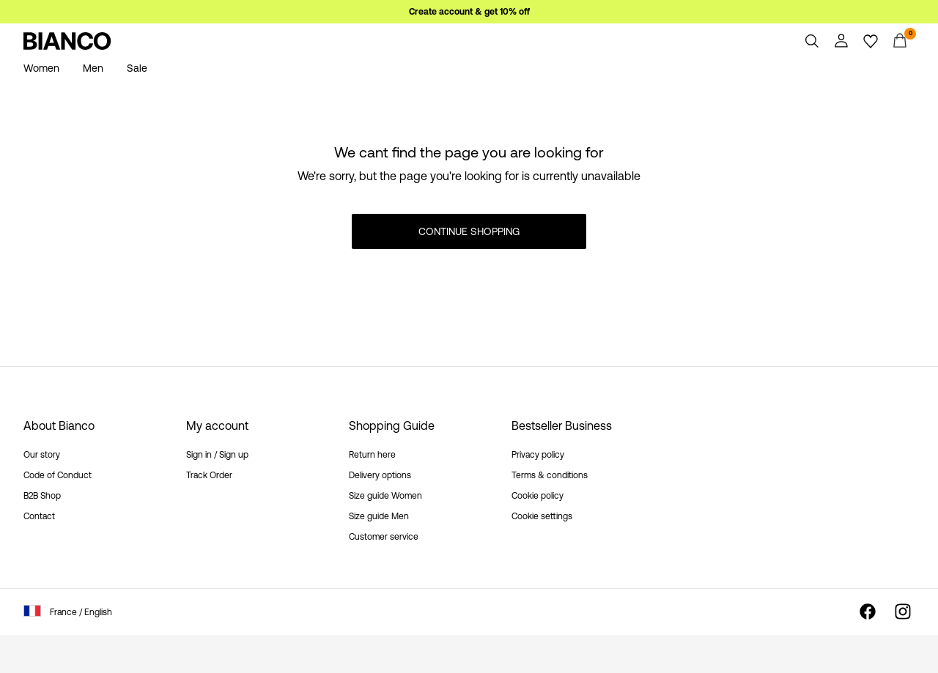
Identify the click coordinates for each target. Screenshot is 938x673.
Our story (41, 455)
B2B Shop (42, 496)
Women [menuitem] (41, 68)
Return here (372, 455)
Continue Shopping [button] (469, 231)
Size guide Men (379, 516)
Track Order (209, 475)
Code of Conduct (57, 475)
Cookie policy (538, 496)
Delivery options (380, 475)
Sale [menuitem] (137, 68)
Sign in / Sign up (217, 455)
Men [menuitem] (93, 68)
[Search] (812, 41)
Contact (39, 516)
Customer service (383, 537)
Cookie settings (542, 516)
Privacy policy (538, 455)
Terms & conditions (550, 475)
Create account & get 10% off (469, 12)
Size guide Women (385, 496)
